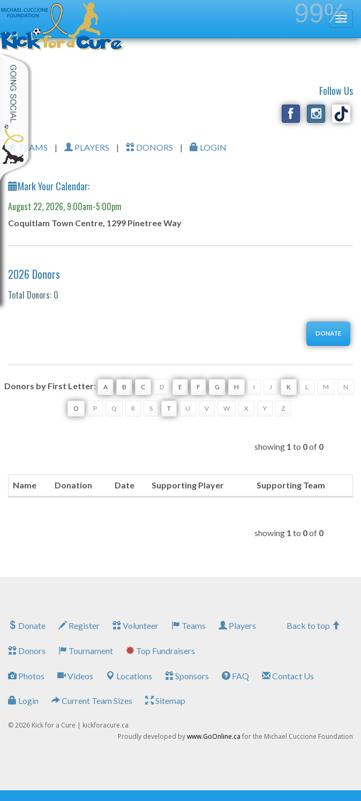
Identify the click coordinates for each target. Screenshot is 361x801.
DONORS (149, 147)
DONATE (328, 333)
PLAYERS (86, 147)
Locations (129, 676)
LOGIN (208, 147)
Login (23, 700)
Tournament (85, 651)
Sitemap (165, 700)
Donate (27, 625)
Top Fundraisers (160, 651)
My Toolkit (16, 117)
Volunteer (135, 625)
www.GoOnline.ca (213, 736)
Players (237, 625)
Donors (27, 651)
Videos (75, 676)
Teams (188, 625)
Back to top (313, 625)
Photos (26, 676)
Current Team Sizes (91, 700)
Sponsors (187, 676)
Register (79, 625)
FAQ (235, 676)
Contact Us (288, 676)
